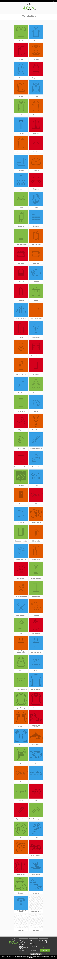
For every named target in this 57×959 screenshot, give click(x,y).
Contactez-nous (33, 950)
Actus (31, 949)
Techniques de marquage (33, 942)
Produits (32, 940)
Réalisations (32, 944)
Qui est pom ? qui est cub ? (33, 947)
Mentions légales (22, 950)
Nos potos (44, 953)
